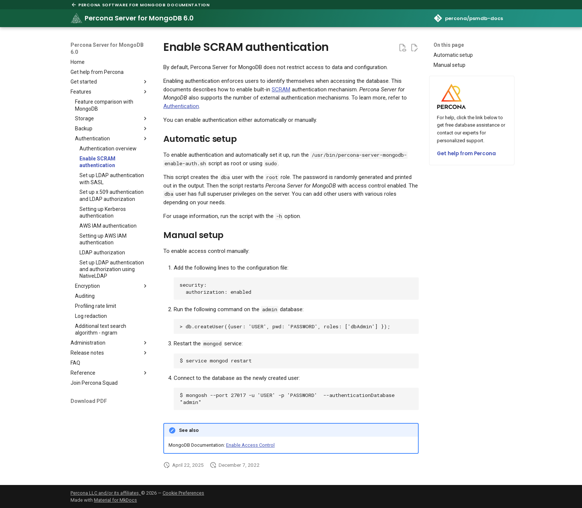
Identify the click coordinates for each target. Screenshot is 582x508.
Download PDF (89, 401)
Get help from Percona (466, 153)
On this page (449, 45)
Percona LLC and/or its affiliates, (106, 493)
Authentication (181, 106)
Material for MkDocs (115, 500)
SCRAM (281, 89)
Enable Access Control (250, 445)
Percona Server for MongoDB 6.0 (107, 48)
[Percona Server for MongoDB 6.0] (76, 18)
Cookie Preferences (183, 493)
